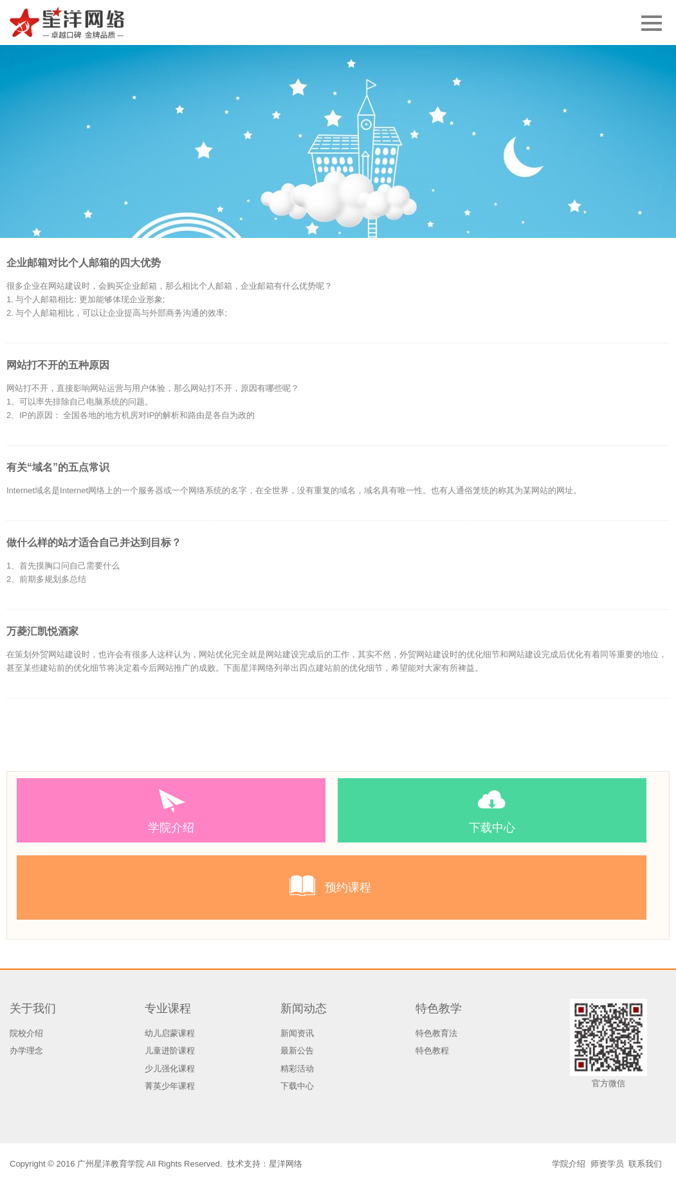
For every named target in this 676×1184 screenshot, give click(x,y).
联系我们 (645, 1164)
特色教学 (439, 1008)
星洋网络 (285, 1164)
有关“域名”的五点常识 (57, 467)
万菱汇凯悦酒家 (42, 631)
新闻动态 (303, 1008)
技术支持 (243, 1164)
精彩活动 (297, 1068)
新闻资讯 (297, 1033)
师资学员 (607, 1164)
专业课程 (168, 1008)
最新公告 (297, 1050)
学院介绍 (568, 1164)
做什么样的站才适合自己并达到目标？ (93, 542)
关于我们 (33, 1008)
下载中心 (297, 1086)
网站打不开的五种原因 (57, 365)
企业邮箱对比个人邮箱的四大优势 (83, 262)
